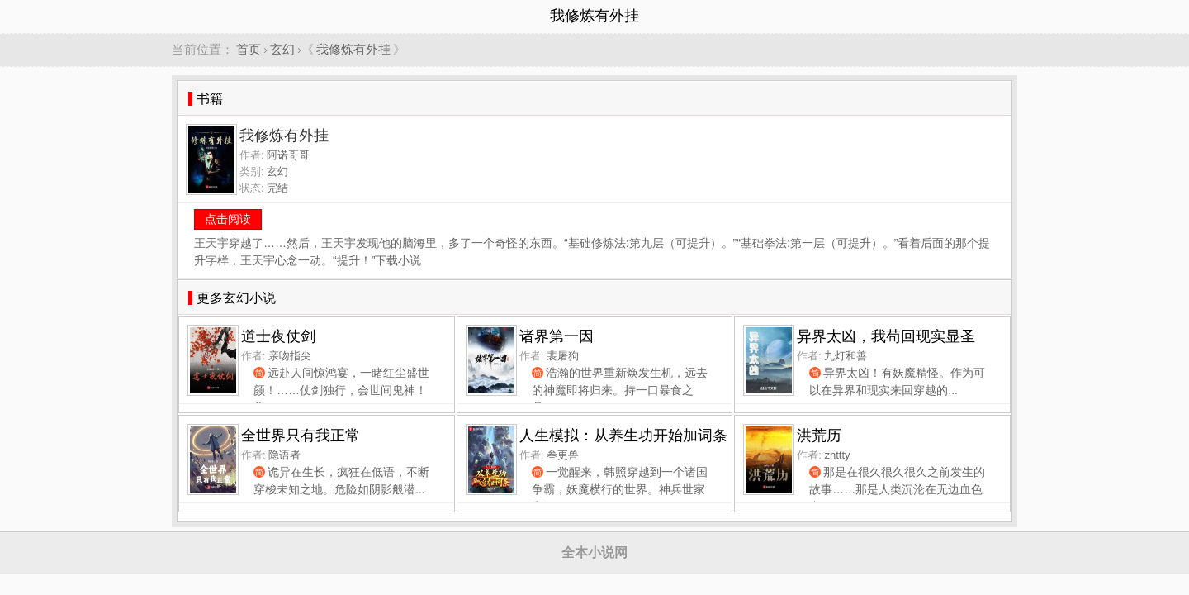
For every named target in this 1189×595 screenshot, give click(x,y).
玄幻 (282, 49)
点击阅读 (228, 219)
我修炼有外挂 (353, 49)
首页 (248, 49)
